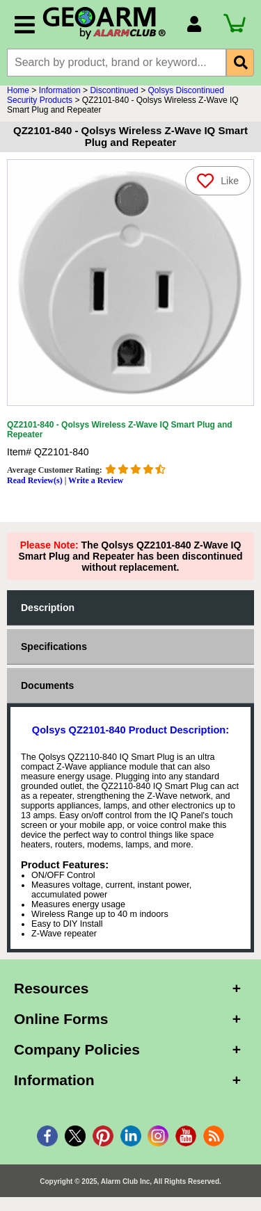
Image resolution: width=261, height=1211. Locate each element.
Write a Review (95, 480)
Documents (47, 685)
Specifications (54, 646)
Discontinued (114, 90)
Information (60, 90)
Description (47, 607)
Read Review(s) (35, 480)
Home (18, 90)
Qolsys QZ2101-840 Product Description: (130, 729)
